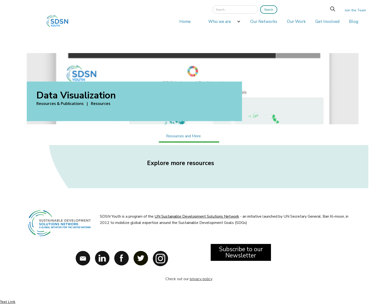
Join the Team (355, 10)
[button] (222, 22)
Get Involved (327, 21)
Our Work (296, 21)
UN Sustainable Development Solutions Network (197, 216)
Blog (353, 21)
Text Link (7, 301)
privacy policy (201, 279)
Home (185, 21)
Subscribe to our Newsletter (241, 252)
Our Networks (263, 21)
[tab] (189, 137)
